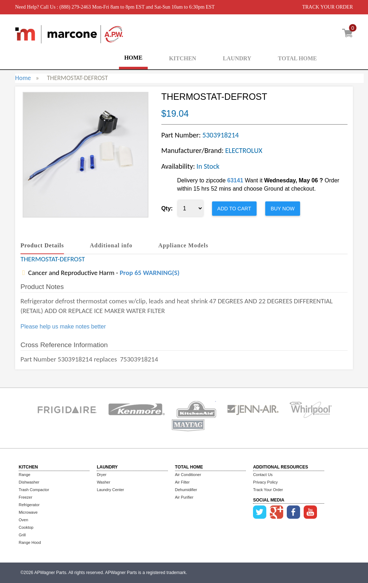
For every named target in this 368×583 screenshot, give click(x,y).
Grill (22, 535)
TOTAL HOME (297, 58)
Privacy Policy (265, 482)
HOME (133, 58)
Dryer (101, 474)
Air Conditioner (188, 474)
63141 (235, 180)
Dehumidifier (186, 490)
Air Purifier (184, 497)
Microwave (28, 512)
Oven (23, 520)
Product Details (42, 245)
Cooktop (26, 527)
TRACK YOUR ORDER (327, 7)
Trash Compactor (34, 490)
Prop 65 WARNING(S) (149, 273)
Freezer (25, 497)
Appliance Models (183, 245)
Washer (103, 482)
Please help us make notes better (63, 326)
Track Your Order (268, 490)
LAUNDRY (237, 58)
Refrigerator (29, 505)
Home (23, 78)
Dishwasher (29, 482)
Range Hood (30, 542)
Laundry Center (110, 490)
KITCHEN (182, 58)
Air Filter (182, 482)
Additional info (111, 245)
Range (24, 474)
